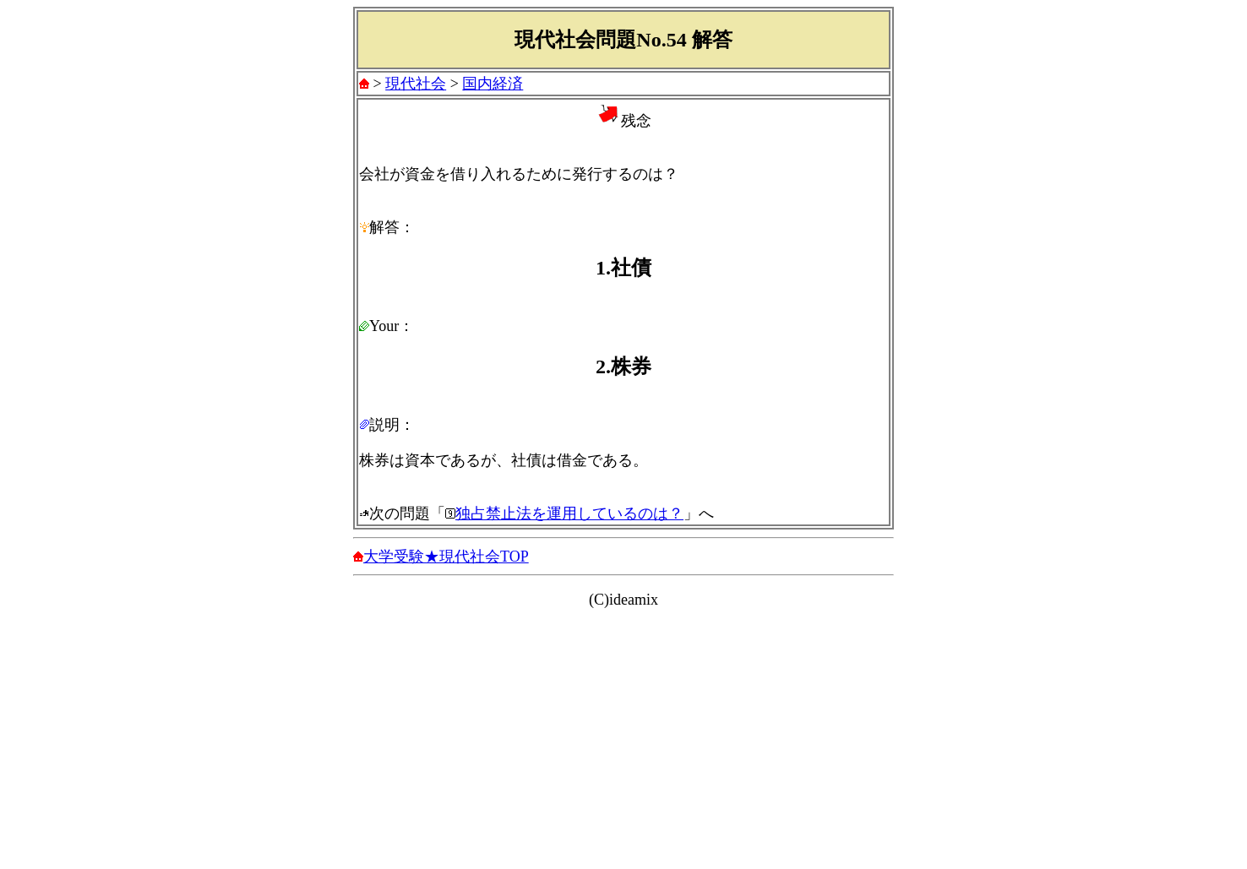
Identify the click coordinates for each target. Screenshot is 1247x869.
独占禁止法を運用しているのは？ (569, 513)
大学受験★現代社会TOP (446, 556)
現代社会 (415, 83)
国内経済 (492, 83)
